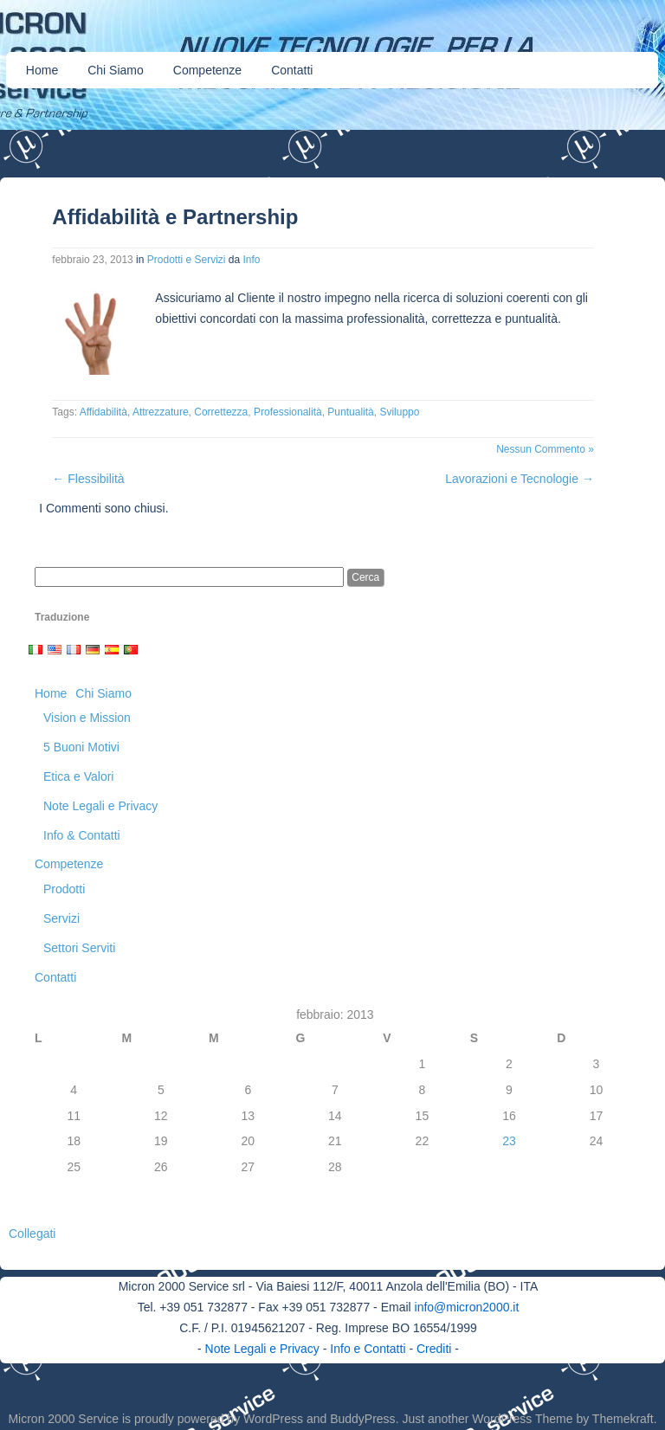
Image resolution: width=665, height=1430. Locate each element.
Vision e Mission (87, 718)
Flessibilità (88, 479)
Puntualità (350, 412)
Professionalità (288, 412)
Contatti (292, 70)
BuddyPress (362, 1419)
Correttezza (221, 412)
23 (509, 1141)
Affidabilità (103, 412)
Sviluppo (399, 412)
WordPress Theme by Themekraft (562, 1419)
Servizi (61, 918)
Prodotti (64, 889)
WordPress (273, 1419)
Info (252, 260)
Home (42, 70)
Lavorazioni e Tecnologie (519, 479)
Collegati (32, 1233)
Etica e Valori (78, 776)
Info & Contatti (81, 835)
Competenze (207, 70)
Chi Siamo (115, 70)
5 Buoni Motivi (81, 747)
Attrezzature (160, 412)
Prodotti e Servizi (186, 260)
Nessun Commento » (545, 449)
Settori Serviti (79, 948)
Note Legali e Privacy (100, 806)
